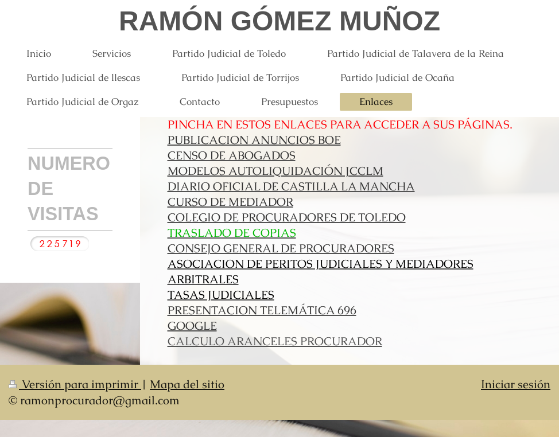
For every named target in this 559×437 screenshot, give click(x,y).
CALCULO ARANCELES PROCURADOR (275, 341)
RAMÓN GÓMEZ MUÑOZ (279, 21)
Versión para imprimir (75, 384)
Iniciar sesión (515, 384)
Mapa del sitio (187, 384)
